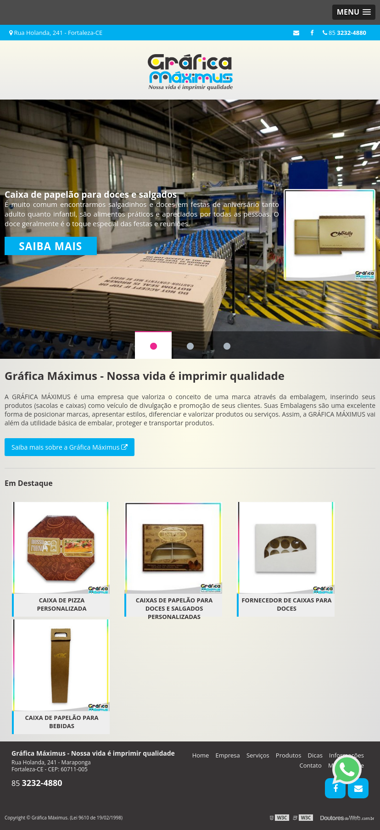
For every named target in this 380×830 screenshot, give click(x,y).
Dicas (315, 755)
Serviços (257, 755)
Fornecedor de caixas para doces (286, 604)
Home (200, 755)
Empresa (228, 755)
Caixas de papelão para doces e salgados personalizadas (174, 608)
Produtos (289, 755)
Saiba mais (50, 246)
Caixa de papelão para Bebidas (61, 721)
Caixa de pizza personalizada (62, 604)
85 (344, 32)
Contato (311, 765)
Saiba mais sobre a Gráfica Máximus (69, 447)
